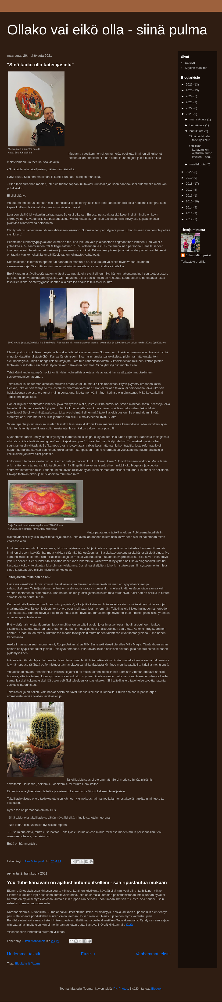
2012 (189, 219)
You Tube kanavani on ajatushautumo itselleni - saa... (200, 151)
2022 (189, 108)
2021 (189, 114)
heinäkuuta (197, 125)
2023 (189, 102)
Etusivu (88, 954)
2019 (189, 177)
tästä (129, 924)
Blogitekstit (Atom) (27, 963)
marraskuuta (198, 119)
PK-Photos (120, 988)
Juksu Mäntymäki (198, 255)
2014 (189, 207)
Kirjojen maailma (196, 68)
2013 (189, 213)
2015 (189, 201)
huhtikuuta (197, 131)
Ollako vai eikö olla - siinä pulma (107, 29)
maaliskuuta (198, 164)
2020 (189, 172)
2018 (189, 183)
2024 (189, 96)
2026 (189, 84)
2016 (189, 195)
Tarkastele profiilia (193, 261)
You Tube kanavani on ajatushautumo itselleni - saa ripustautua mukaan (87, 882)
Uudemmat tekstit (23, 954)
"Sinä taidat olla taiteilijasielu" (40, 64)
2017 (189, 189)
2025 (189, 90)
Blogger (156, 988)
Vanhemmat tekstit (153, 954)
